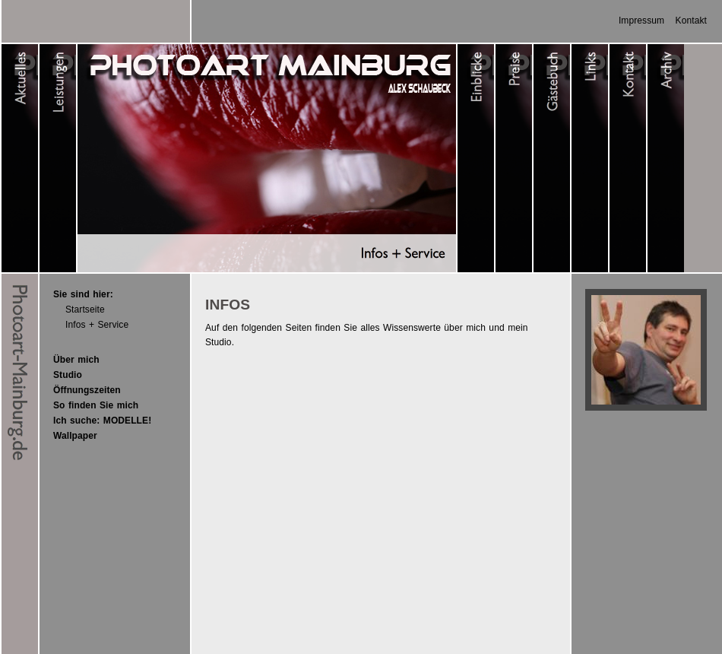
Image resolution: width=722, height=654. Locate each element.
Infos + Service (96, 324)
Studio (67, 375)
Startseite (85, 309)
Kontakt (691, 20)
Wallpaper (75, 435)
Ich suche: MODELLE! (102, 420)
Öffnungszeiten (87, 390)
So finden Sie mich (95, 405)
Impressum (641, 20)
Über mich (76, 359)
